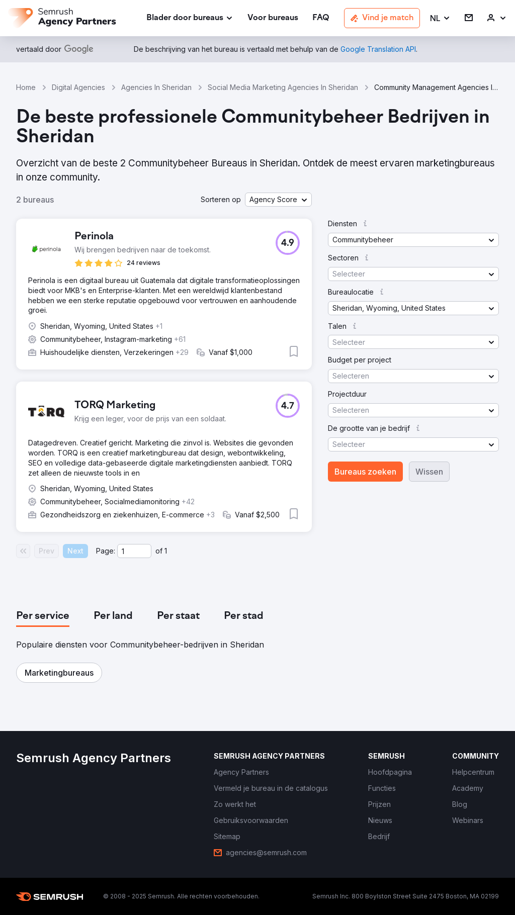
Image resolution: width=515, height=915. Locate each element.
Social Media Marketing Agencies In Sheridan (283, 87)
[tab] (42, 616)
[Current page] (134, 551)
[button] (440, 18)
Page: (105, 550)
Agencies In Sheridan (156, 87)
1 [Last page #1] (165, 550)
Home (26, 87)
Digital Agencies (78, 87)
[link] (272, 18)
